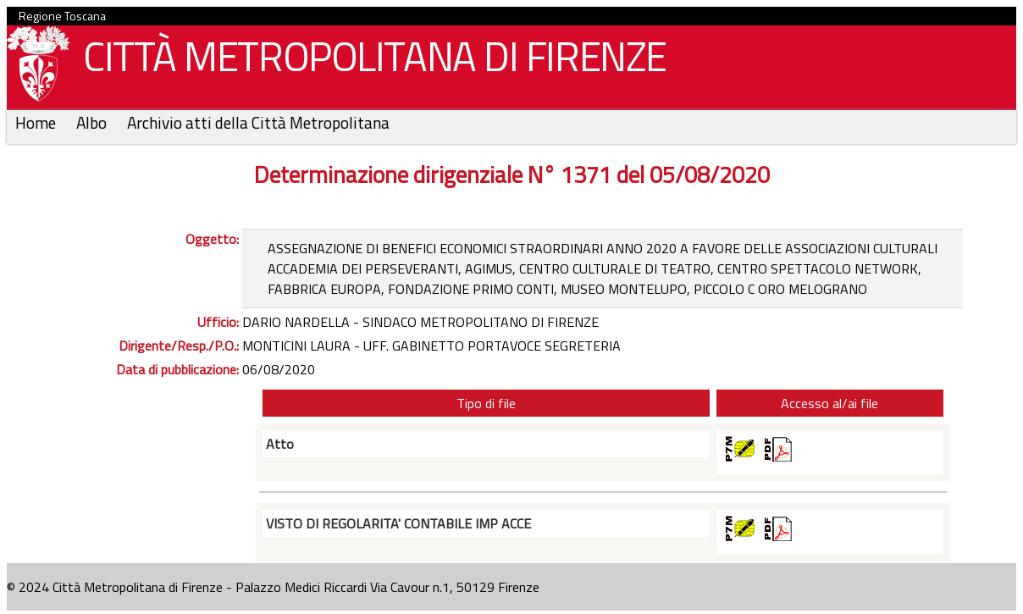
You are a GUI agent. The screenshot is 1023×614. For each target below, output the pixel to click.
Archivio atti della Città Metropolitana (258, 122)
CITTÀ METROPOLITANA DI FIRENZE (368, 60)
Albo (93, 122)
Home (37, 122)
